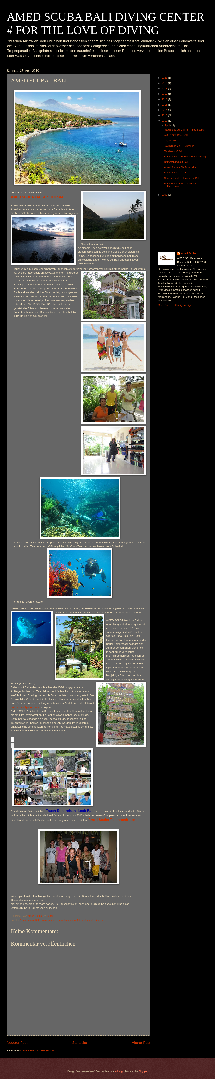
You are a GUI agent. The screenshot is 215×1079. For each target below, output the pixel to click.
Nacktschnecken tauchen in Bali (182, 178)
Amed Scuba (26, 920)
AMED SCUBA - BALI (176, 135)
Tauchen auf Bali (173, 151)
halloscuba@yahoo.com (25, 707)
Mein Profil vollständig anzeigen (175, 305)
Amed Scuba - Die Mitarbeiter (180, 167)
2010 (165, 120)
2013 (165, 115)
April (167, 125)
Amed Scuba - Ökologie (177, 172)
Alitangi (119, 1071)
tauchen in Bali (72, 920)
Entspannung (48, 920)
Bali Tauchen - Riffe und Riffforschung (185, 156)
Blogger (142, 1071)
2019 (165, 83)
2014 (165, 109)
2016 (165, 99)
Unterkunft (87, 920)
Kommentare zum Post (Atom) (37, 1050)
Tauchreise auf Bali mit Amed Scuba (184, 129)
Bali (37, 920)
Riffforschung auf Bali (176, 161)
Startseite (79, 1043)
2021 (165, 77)
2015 (165, 104)
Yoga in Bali (170, 140)
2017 (165, 93)
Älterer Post (141, 1043)
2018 (165, 88)
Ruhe (60, 920)
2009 (165, 194)
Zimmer (99, 920)
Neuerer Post (17, 1043)
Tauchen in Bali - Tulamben (179, 145)
